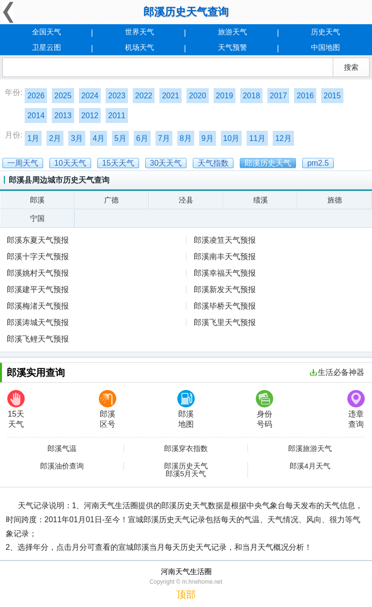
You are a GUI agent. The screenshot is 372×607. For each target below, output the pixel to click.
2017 (278, 96)
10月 (231, 138)
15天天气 (16, 409)
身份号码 (264, 409)
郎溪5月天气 (186, 474)
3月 (77, 138)
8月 (186, 138)
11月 (257, 138)
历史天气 (325, 32)
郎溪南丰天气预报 (225, 256)
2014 (36, 115)
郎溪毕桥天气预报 (225, 306)
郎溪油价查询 (62, 466)
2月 (55, 138)
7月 (164, 138)
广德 (111, 200)
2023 (116, 96)
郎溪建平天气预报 (38, 289)
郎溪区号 (107, 409)
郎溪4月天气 (310, 466)
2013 (63, 115)
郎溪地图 (186, 409)
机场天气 (139, 47)
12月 (283, 138)
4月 (99, 138)
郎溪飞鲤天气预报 (38, 339)
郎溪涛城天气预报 (38, 322)
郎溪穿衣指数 (186, 448)
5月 (120, 138)
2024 (90, 96)
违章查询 (356, 409)
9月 (208, 138)
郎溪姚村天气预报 (38, 273)
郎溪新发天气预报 (225, 289)
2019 (224, 96)
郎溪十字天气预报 (38, 256)
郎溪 (37, 200)
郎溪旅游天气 (310, 448)
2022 (144, 96)
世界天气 (139, 32)
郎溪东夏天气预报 (38, 240)
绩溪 (260, 200)
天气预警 (232, 47)
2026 (36, 96)
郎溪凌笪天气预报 (225, 240)
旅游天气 (232, 32)
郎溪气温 (62, 448)
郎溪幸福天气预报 (225, 273)
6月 (142, 138)
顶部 (186, 594)
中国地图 (325, 47)
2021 (170, 96)
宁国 (37, 218)
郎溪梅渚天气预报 (38, 306)
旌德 (334, 200)
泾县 (186, 200)
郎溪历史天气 (186, 466)
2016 (305, 96)
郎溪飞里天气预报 (225, 322)
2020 (197, 96)
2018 (251, 96)
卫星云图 (46, 47)
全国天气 (46, 32)
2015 (332, 96)
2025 (63, 96)
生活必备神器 (337, 372)
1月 (33, 138)
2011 (116, 115)
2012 (90, 115)
